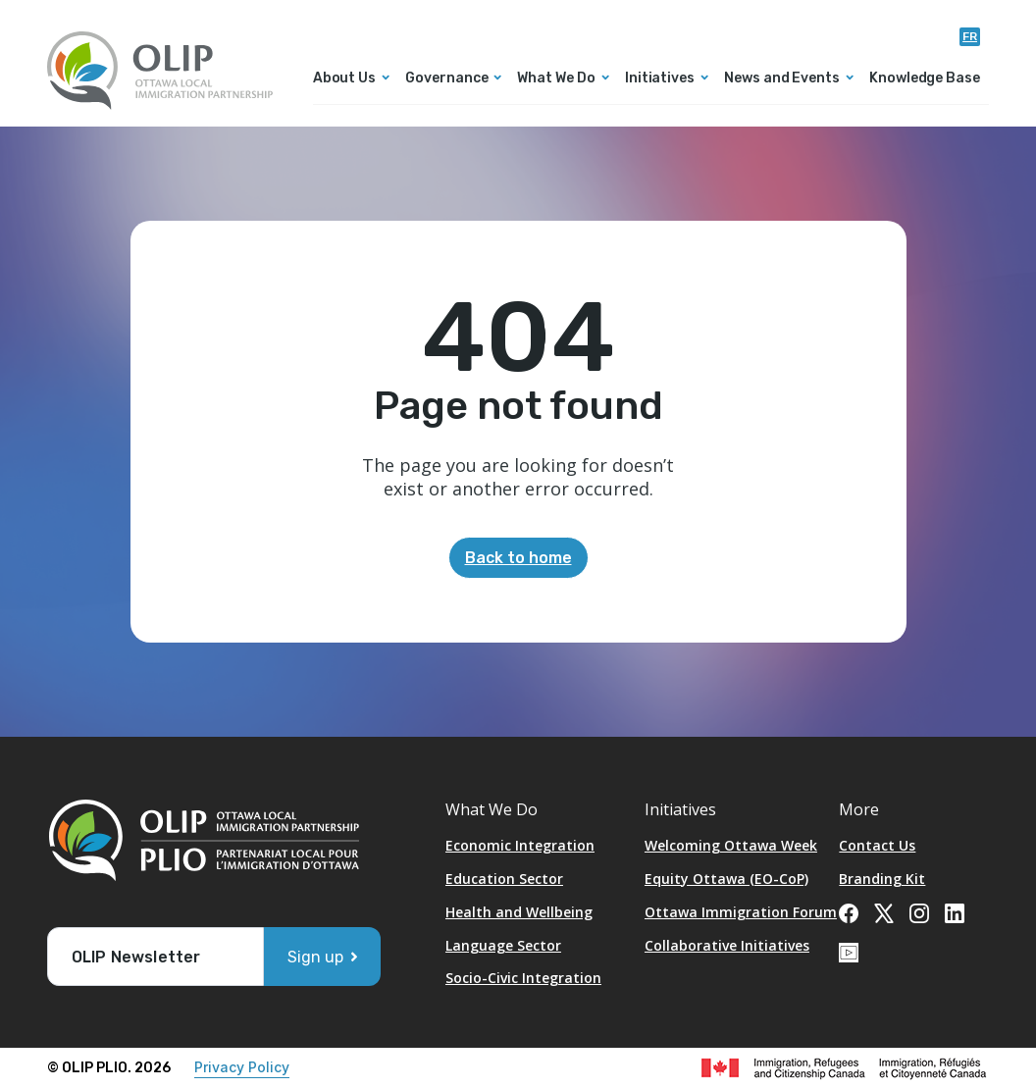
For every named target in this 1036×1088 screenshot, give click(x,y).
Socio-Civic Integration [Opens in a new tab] (523, 977)
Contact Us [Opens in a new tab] (877, 845)
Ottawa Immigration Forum (741, 912)
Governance (446, 79)
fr (969, 36)
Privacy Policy (241, 1067)
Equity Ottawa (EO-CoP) (726, 878)
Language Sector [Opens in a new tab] (503, 945)
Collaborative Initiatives (727, 945)
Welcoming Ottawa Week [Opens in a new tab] (731, 845)
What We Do (556, 79)
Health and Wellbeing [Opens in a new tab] (519, 912)
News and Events (782, 79)
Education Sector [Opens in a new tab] (504, 878)
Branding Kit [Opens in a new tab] (882, 878)
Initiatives (660, 79)
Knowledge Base (924, 79)
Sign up (315, 957)
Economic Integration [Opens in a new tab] (520, 845)
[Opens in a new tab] (848, 911)
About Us (344, 79)
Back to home (518, 557)
